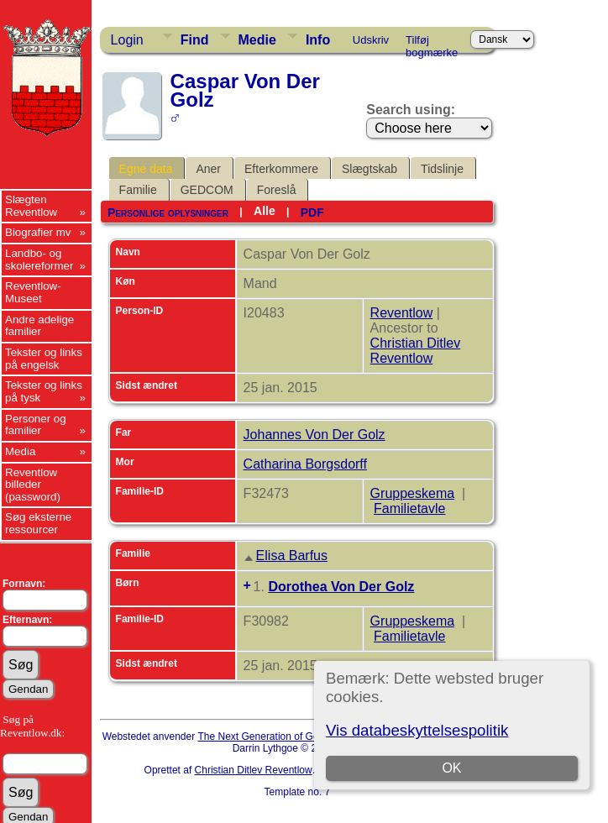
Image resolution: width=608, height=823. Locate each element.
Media (20, 451)
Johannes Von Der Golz (314, 434)
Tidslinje (442, 169)
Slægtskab (369, 169)
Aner (208, 169)
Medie (257, 40)
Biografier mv (38, 232)
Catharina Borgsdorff (305, 464)
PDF (312, 212)
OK (452, 768)
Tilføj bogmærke (432, 43)
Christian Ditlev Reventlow (415, 350)
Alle (264, 211)
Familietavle (409, 508)
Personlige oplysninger (167, 212)
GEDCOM (207, 190)
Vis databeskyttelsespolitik (417, 730)
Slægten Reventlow (31, 205)
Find (195, 40)
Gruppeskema (412, 493)
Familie (138, 190)
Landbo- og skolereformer (39, 259)
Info (318, 40)
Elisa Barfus (292, 555)
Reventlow (401, 313)
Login (127, 40)
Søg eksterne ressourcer (38, 523)
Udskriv (371, 40)
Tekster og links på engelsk (43, 358)
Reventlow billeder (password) (32, 484)
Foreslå (276, 190)
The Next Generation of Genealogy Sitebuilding (304, 736)
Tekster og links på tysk (43, 391)
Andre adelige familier (39, 325)
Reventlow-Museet (33, 292)
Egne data (146, 169)
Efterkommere (281, 169)
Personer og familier (35, 425)
